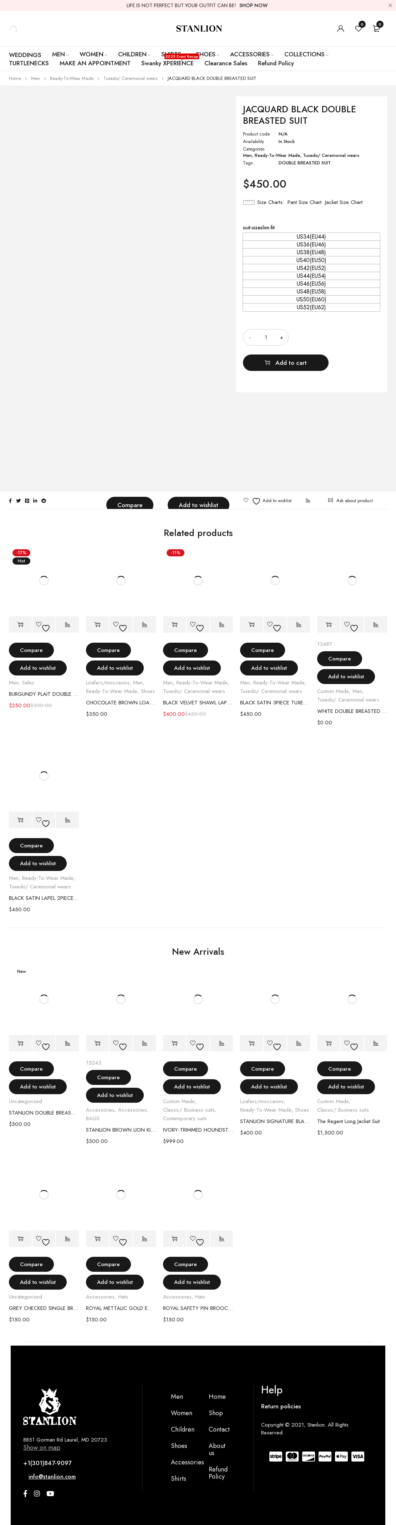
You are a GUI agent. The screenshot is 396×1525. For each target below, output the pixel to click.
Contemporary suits (185, 1118)
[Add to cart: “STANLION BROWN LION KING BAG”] (97, 1043)
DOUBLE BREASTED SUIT (305, 163)
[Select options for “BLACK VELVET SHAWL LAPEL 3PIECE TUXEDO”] (174, 624)
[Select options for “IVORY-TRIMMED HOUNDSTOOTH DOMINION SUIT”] (174, 1043)
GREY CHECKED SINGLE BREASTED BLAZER (44, 1308)
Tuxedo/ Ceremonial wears (130, 78)
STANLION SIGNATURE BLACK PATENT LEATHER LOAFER (275, 1121)
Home (15, 78)
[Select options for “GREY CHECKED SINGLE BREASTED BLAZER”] (20, 1238)
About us (217, 1449)
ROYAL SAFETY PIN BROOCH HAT (198, 1308)
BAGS (93, 1118)
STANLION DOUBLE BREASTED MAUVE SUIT (44, 1113)
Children (182, 1429)
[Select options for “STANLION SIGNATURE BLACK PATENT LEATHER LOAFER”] (251, 1043)
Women (181, 1413)
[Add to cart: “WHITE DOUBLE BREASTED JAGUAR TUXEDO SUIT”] (328, 624)
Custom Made (333, 691)
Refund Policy (218, 1473)
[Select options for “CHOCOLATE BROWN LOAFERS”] (97, 624)
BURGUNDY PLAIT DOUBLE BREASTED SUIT (44, 694)
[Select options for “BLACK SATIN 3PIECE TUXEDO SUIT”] (251, 624)
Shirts (178, 1478)
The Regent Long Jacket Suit (348, 1121)
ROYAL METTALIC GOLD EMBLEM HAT (121, 1308)
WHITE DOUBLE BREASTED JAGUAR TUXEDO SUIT (352, 711)
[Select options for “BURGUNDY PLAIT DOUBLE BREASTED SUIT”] (20, 624)
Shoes (148, 691)
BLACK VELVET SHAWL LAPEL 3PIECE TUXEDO (198, 703)
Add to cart (343, 337)
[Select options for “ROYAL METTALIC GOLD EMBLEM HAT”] (97, 1238)
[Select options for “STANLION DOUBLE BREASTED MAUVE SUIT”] (20, 1043)
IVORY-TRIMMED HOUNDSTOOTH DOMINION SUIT (198, 1130)
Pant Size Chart (304, 202)
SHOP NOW (253, 5)
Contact (219, 1429)
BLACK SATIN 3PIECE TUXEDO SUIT (275, 703)
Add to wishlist (198, 505)
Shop (216, 1413)
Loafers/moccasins (108, 683)
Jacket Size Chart (343, 202)
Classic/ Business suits (189, 1110)
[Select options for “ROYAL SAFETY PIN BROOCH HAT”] (174, 1238)
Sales (28, 683)
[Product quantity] (266, 337)
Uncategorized (25, 1101)
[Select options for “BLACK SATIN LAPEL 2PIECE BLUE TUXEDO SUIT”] (20, 820)
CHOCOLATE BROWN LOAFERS (121, 703)
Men (35, 78)
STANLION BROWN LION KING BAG (121, 1130)
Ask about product (354, 500)
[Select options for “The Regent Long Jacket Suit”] (328, 1043)
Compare (129, 505)
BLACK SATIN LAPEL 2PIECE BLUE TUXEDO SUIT (44, 898)
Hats (123, 1297)
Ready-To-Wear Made (71, 78)
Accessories (100, 1110)
